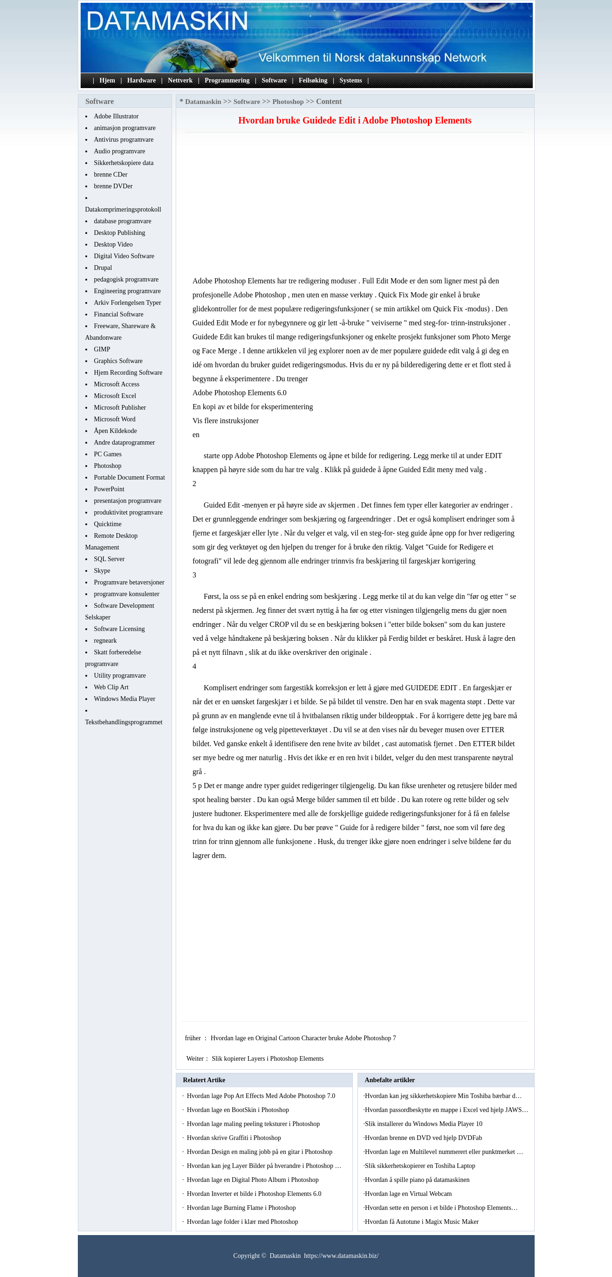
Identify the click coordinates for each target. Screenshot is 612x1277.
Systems (351, 80)
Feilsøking (313, 80)
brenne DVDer (113, 186)
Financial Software (119, 314)
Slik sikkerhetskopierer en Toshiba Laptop (421, 1165)
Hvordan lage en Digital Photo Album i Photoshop (253, 1179)
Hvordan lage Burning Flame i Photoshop (242, 1207)
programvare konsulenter (126, 593)
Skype (102, 570)
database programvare (122, 221)
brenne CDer (111, 174)
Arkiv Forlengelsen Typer (127, 302)
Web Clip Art (111, 687)
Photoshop (108, 465)
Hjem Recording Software (128, 372)
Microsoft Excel (115, 395)
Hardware (141, 80)
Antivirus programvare (124, 139)
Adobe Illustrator (116, 116)
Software (274, 80)
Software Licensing (119, 628)
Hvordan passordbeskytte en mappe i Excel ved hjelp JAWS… (446, 1109)
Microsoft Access (117, 384)
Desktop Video (113, 244)
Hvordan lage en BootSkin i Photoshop (238, 1109)
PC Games (108, 454)
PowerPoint (109, 489)
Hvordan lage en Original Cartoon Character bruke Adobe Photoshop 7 (304, 1038)
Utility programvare (120, 675)
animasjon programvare (125, 127)
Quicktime (108, 524)
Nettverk (180, 80)
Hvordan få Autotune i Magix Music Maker (423, 1221)
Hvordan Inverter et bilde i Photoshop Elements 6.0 (255, 1193)
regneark (105, 640)
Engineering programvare (127, 291)
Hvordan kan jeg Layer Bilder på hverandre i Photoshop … (264, 1165)
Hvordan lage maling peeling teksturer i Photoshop (254, 1123)
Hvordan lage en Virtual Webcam (409, 1193)
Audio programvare (119, 151)
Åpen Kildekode (115, 430)
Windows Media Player (125, 698)
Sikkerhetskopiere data (124, 162)
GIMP (102, 349)
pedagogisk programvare (126, 279)
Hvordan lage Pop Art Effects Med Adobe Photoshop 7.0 (262, 1095)
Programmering (227, 80)
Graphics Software (118, 360)
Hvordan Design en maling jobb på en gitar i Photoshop (260, 1151)
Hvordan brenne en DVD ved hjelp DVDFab (424, 1137)
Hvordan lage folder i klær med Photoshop (243, 1221)
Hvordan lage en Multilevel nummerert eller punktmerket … (444, 1151)
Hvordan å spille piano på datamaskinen (418, 1179)
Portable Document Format (129, 477)
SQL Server (109, 559)
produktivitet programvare (128, 512)
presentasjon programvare (128, 500)
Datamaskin (203, 101)
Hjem (107, 80)
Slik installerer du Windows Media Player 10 (424, 1123)
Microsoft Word (115, 419)
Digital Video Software (124, 256)
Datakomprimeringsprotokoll (123, 209)
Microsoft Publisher (120, 407)
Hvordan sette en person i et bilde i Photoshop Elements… (441, 1207)
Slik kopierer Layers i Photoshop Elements (268, 1058)
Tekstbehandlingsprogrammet (124, 722)
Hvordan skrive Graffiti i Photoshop (234, 1137)
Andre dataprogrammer (124, 442)
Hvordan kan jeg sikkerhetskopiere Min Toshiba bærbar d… (443, 1095)
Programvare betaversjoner (129, 582)
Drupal (103, 267)
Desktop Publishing (119, 232)
